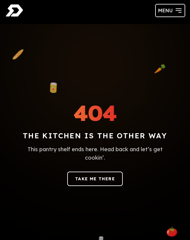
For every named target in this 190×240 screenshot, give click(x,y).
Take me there (95, 179)
